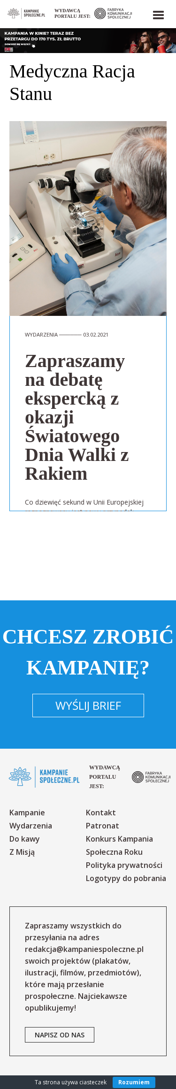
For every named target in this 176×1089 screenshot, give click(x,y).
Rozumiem (134, 1082)
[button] (157, 13)
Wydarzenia (30, 826)
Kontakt (101, 812)
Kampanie (27, 812)
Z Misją (22, 852)
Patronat (102, 826)
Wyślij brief (88, 705)
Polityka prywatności (124, 865)
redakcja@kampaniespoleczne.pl (84, 949)
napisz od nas (59, 1034)
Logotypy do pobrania (126, 878)
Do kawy (24, 839)
